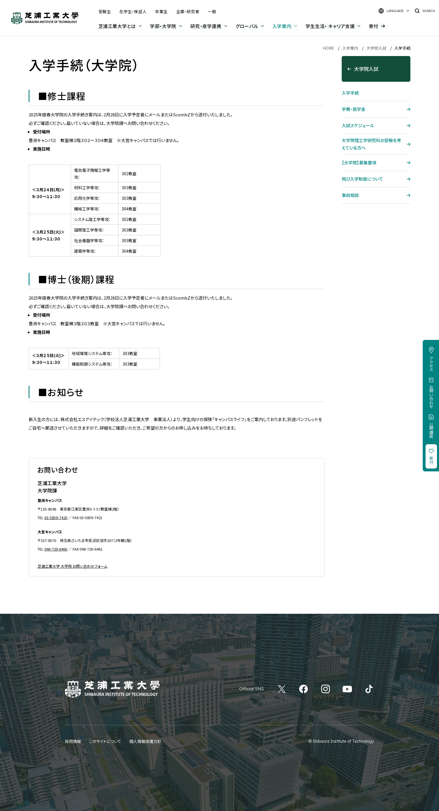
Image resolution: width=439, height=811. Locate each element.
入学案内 (350, 48)
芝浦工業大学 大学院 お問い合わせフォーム (72, 566)
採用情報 (73, 741)
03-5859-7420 (55, 517)
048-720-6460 (55, 549)
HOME (328, 48)
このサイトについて (105, 741)
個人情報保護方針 (145, 741)
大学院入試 (376, 48)
